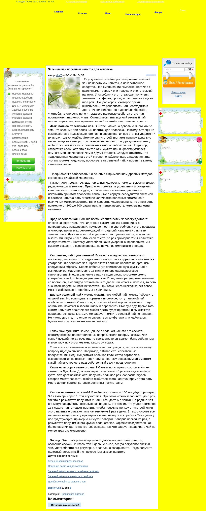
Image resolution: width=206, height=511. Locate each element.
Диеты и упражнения (23, 105)
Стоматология (20, 138)
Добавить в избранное (112, 1)
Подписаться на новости (151, 1)
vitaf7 (59, 75)
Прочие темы (19, 154)
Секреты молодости (23, 130)
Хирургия (17, 134)
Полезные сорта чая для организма (68, 466)
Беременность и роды (24, 142)
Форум (158, 12)
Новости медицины (23, 93)
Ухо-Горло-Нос (20, 146)
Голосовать (23, 160)
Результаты (23, 167)
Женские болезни (22, 113)
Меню (108, 13)
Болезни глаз (19, 150)
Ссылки (82, 13)
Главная (58, 11)
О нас (183, 10)
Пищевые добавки (22, 97)
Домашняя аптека (22, 121)
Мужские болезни (22, 117)
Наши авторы (133, 14)
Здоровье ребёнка (22, 109)
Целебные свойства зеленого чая (66, 481)
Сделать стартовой (77, 1)
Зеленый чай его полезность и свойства (70, 476)
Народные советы (22, 125)
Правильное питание (72, 494)
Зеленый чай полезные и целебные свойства (73, 471)
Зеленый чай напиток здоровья (65, 461)
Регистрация (178, 92)
